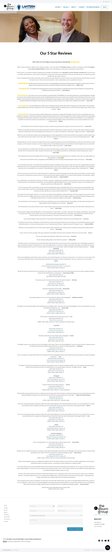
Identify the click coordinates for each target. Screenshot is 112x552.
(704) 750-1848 (98, 526)
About (74, 7)
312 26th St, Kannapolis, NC (56, 398)
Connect (82, 7)
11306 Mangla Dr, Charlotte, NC (56, 292)
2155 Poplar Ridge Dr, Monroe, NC (56, 379)
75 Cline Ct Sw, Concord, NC (56, 320)
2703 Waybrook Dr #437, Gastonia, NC (56, 456)
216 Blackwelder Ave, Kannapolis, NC (56, 349)
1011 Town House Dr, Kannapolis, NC (56, 360)
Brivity (9, 550)
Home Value (7, 516)
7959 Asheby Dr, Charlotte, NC (56, 445)
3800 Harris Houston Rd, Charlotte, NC (56, 437)
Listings (5, 507)
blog (104, 7)
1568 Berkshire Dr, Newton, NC (56, 409)
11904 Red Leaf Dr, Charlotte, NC (56, 388)
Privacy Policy (87, 550)
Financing (6, 514)
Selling (66, 7)
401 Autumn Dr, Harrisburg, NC (56, 283)
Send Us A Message (75, 529)
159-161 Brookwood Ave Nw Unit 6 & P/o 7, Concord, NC (56, 266)
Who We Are (7, 519)
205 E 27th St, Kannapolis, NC (56, 252)
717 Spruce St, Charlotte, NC (56, 330)
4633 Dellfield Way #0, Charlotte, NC (56, 428)
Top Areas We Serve (93, 7)
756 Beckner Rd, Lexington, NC (56, 301)
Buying (58, 7)
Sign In (106, 1)
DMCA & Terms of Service (98, 550)
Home (5, 505)
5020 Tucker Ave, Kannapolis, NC (56, 370)
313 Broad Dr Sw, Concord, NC (56, 339)
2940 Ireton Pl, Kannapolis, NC (56, 311)
